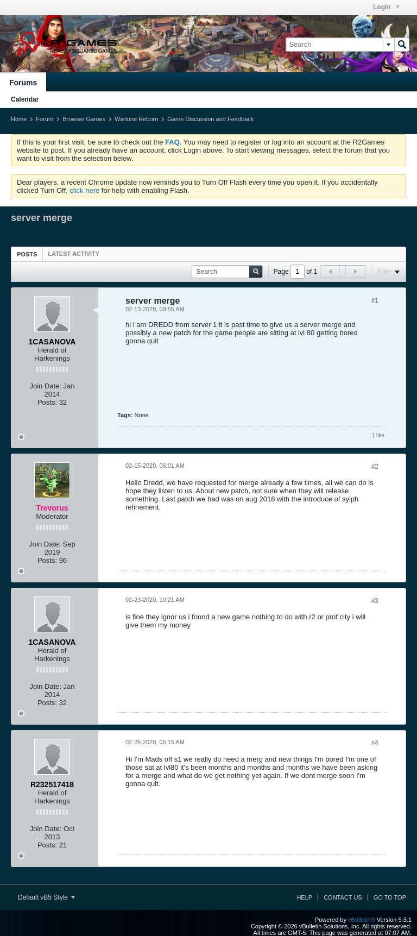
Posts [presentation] (27, 254)
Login (386, 7)
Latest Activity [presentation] (73, 253)
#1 (374, 300)
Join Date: (45, 386)
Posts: (47, 402)
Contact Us (343, 897)
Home (19, 119)
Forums (23, 82)
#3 (374, 601)
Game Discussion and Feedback (210, 119)
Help (304, 897)
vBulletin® (361, 919)
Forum (44, 119)
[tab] (27, 254)
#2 (374, 466)
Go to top (390, 897)
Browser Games (83, 119)
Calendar (25, 99)
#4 (374, 743)
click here (84, 190)
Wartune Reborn (136, 119)
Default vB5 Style (46, 897)
